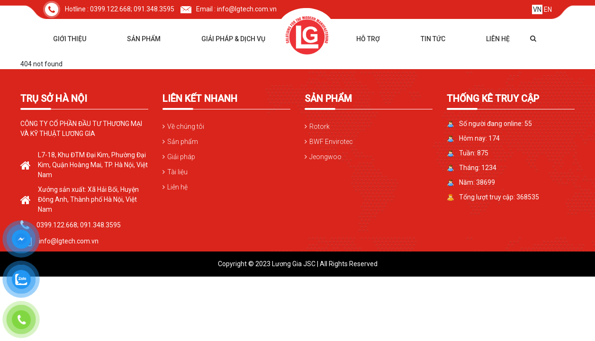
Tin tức (433, 39)
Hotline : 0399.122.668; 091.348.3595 (108, 9)
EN (548, 9)
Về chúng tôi (185, 126)
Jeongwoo (325, 157)
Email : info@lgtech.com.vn (228, 9)
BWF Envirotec (331, 141)
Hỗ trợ (368, 39)
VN (537, 9)
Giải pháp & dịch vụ (233, 39)
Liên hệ (498, 39)
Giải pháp (181, 157)
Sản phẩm (144, 39)
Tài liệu (177, 172)
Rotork (319, 126)
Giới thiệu (69, 39)
